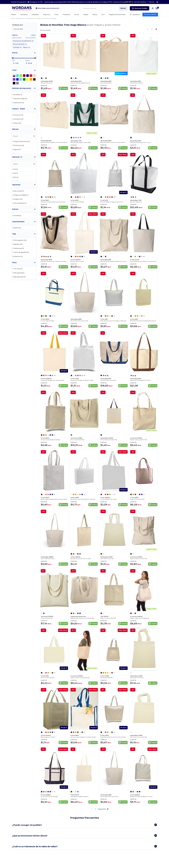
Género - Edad (18, 109)
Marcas (15, 129)
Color (14, 70)
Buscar (123, 8)
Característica (18, 222)
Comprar (63, 88)
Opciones (16, 185)
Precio (14, 53)
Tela (14, 234)
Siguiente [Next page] (103, 809)
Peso (14, 262)
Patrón (15, 209)
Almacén (16, 157)
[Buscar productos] (103, 8)
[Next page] (156, 29)
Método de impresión (21, 88)
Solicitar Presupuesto (18, 2)
